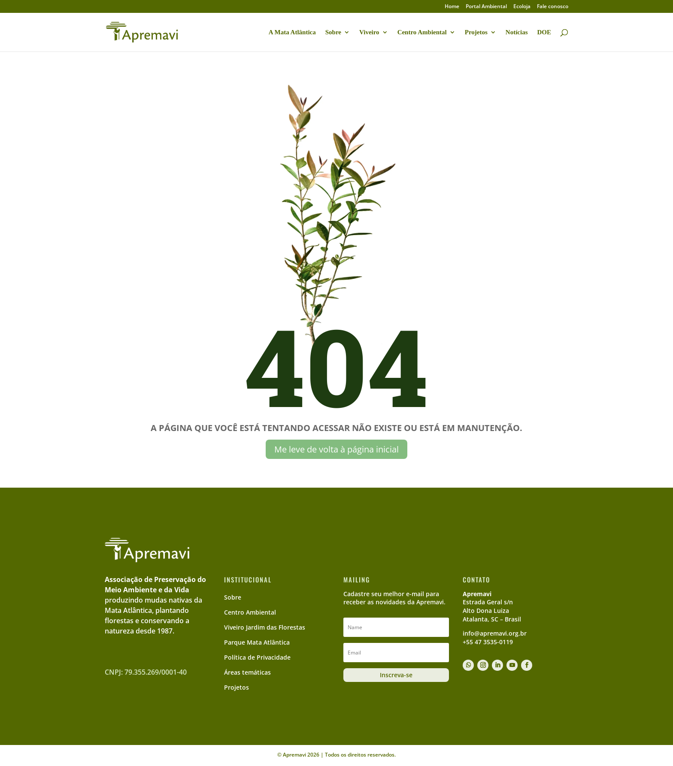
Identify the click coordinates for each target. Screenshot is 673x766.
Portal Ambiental (486, 7)
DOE (544, 32)
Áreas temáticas (247, 673)
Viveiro (369, 32)
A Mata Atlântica (292, 32)
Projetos (476, 32)
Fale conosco (552, 7)
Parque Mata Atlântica (257, 643)
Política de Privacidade (257, 658)
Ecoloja (522, 7)
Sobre (333, 32)
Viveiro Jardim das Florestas (264, 628)
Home (452, 7)
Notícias (517, 32)
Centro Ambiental (422, 32)
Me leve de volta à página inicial (336, 449)
